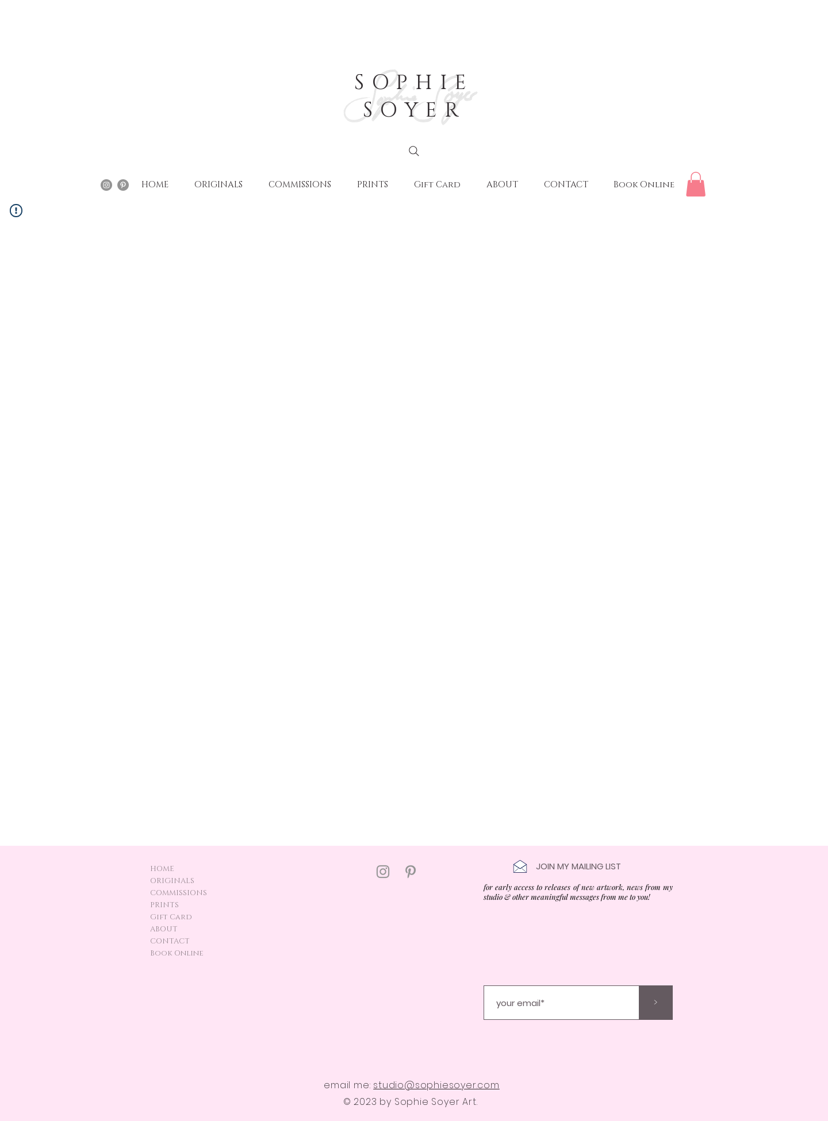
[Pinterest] (410, 871)
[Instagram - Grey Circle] (106, 185)
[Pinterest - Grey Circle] (123, 185)
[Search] (414, 151)
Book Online (177, 953)
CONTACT (170, 941)
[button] (695, 184)
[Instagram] (383, 871)
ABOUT (164, 929)
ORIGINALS (172, 881)
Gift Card (171, 917)
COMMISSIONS (178, 893)
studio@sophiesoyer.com (436, 1085)
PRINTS (164, 905)
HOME (162, 869)
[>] (655, 1002)
